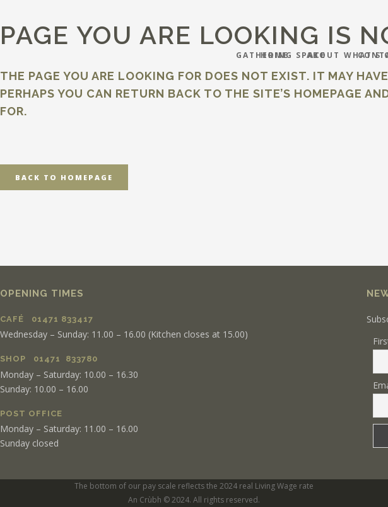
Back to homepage (64, 177)
